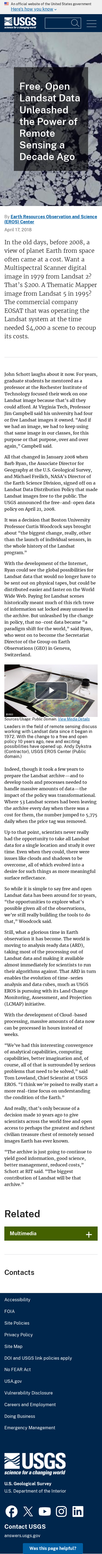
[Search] (75, 23)
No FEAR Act (17, 1369)
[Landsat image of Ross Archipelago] (51, 119)
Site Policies (16, 1323)
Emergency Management (29, 1427)
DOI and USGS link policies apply (38, 1358)
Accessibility (17, 1299)
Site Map (13, 1346)
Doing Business (19, 1416)
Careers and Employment (30, 1404)
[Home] (20, 27)
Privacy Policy (18, 1335)
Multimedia (23, 1233)
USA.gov (13, 1381)
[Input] (63, 23)
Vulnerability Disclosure (28, 1393)
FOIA (9, 1311)
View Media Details (74, 719)
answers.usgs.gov (22, 1535)
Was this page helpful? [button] (52, 1548)
